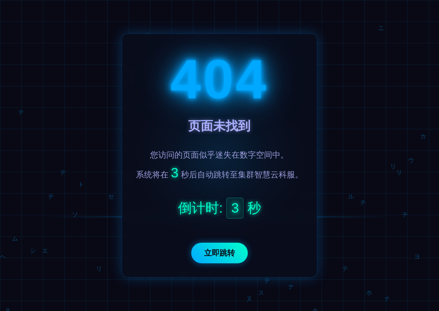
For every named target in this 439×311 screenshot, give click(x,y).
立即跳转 (219, 253)
